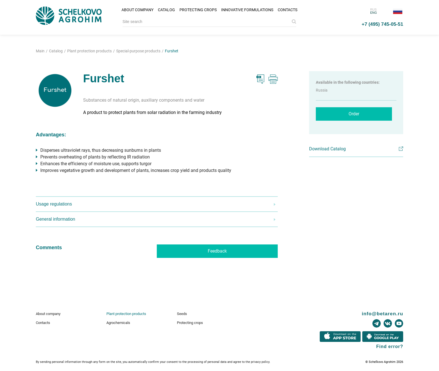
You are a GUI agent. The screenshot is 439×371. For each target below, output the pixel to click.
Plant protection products (126, 314)
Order (354, 113)
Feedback (217, 251)
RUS (373, 9)
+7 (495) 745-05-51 (382, 24)
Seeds (182, 314)
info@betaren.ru (382, 314)
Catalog (166, 10)
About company (137, 10)
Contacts (287, 10)
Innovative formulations (247, 10)
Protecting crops (198, 10)
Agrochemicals (118, 323)
